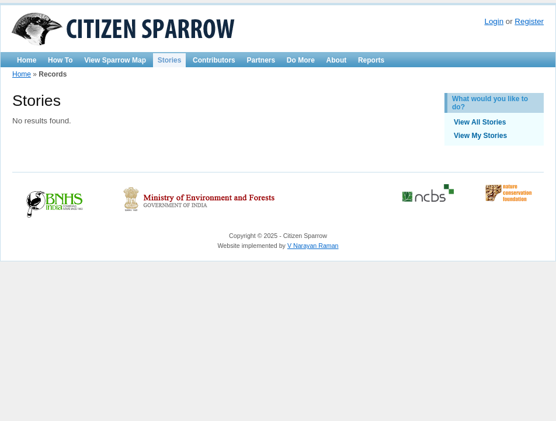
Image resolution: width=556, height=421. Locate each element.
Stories (170, 60)
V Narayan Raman (313, 245)
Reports (371, 60)
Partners (260, 60)
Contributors (214, 60)
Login (493, 21)
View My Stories (480, 136)
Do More (301, 60)
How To (60, 60)
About (336, 60)
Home (26, 60)
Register (529, 21)
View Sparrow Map (115, 60)
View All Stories (480, 122)
